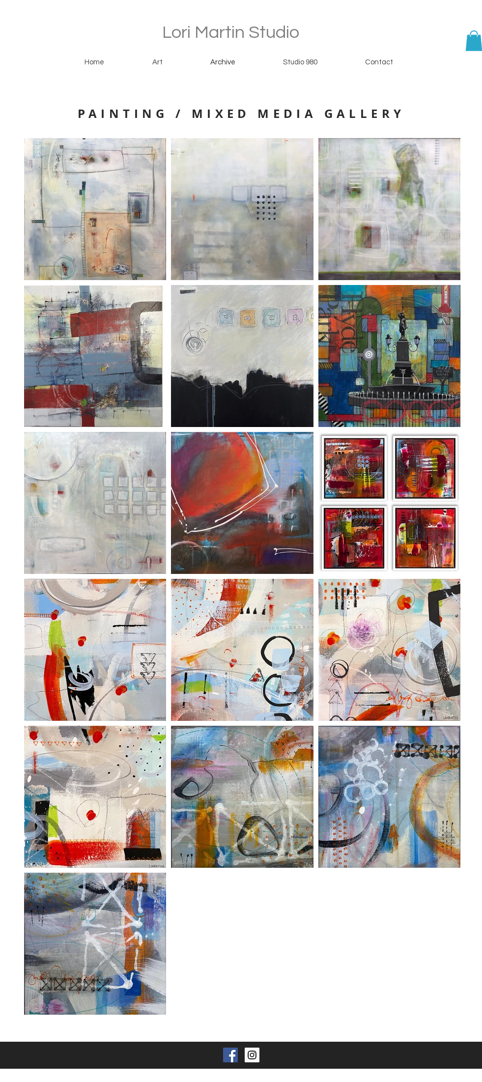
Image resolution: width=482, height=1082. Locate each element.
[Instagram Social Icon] (252, 1055)
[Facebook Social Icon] (230, 1055)
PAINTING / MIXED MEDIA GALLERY (241, 113)
